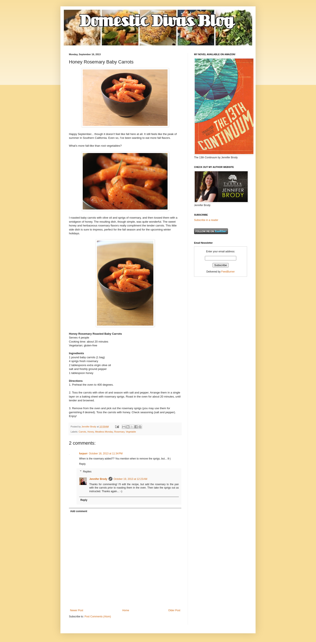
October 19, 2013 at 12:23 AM (130, 479)
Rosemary (119, 431)
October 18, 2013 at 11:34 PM (106, 453)
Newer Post (76, 610)
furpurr (83, 453)
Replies (87, 471)
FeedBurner (228, 271)
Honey (90, 431)
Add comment (78, 511)
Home (125, 610)
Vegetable (131, 431)
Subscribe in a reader (206, 220)
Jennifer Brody (98, 479)
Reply (82, 463)
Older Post (174, 610)
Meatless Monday (104, 431)
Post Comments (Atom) (97, 616)
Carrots (82, 431)
